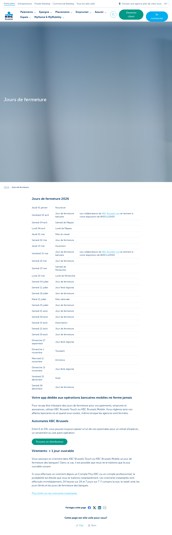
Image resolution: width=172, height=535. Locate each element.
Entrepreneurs (25, 4)
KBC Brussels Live (111, 213)
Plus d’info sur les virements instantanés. (55, 493)
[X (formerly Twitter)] (94, 507)
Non (92, 525)
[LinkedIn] (99, 507)
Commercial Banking (63, 4)
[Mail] (104, 507)
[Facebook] (89, 507)
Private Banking (42, 4)
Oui (80, 525)
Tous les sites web (85, 4)
